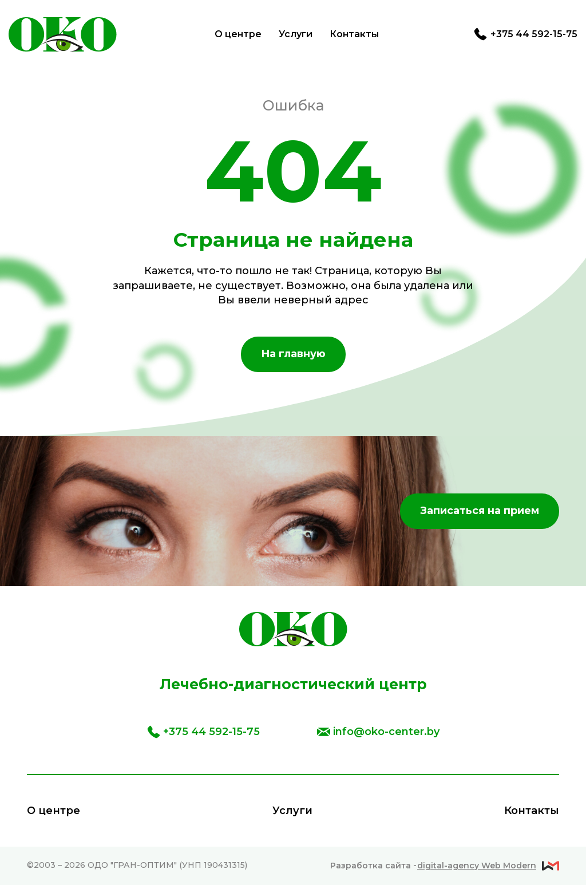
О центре (238, 34)
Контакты (354, 34)
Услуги (295, 34)
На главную (293, 353)
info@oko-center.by (378, 731)
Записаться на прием (479, 510)
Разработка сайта (433, 865)
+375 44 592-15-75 (525, 34)
